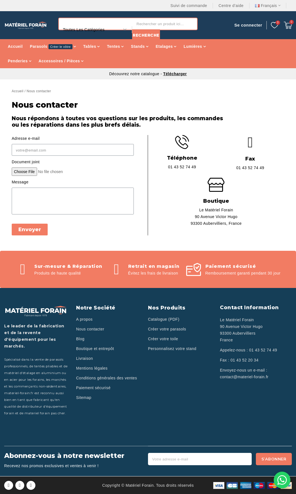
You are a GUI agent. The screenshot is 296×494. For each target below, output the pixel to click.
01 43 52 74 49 (263, 350)
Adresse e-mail (26, 138)
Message (20, 182)
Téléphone (182, 158)
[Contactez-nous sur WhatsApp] (282, 480)
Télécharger (175, 74)
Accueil (17, 91)
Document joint (26, 162)
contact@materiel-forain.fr (244, 377)
